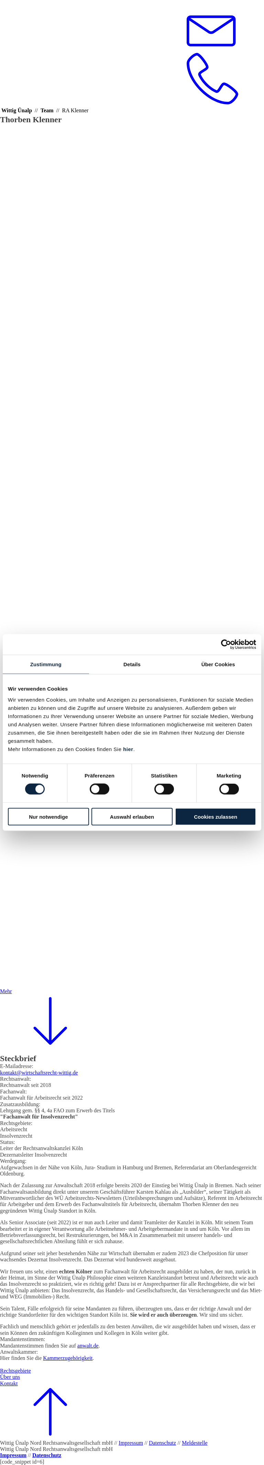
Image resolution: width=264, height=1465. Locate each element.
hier (128, 749)
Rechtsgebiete (15, 1371)
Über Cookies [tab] (218, 664)
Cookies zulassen (215, 816)
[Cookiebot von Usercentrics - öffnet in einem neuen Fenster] (226, 644)
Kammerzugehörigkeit (67, 1358)
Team (47, 110)
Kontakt (9, 1383)
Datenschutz (162, 1443)
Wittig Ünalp (16, 110)
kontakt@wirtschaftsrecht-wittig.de (39, 1073)
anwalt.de (88, 1346)
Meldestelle (195, 1443)
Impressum (131, 1443)
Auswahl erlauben (132, 816)
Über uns (10, 1377)
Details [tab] (132, 664)
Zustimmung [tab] (46, 664)
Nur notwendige (48, 816)
